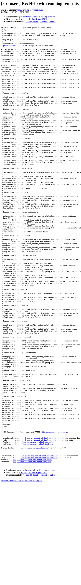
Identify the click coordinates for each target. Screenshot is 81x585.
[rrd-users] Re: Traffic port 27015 (33, 19)
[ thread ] (35, 21)
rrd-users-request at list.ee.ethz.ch (41, 520)
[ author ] (52, 21)
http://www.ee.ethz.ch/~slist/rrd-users (34, 525)
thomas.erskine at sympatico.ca (29, 10)
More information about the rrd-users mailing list (21, 568)
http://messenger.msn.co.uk (54, 513)
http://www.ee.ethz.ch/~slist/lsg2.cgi (34, 527)
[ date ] (28, 21)
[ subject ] (44, 21)
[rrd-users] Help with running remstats (38, 17)
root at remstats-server (16, 49)
